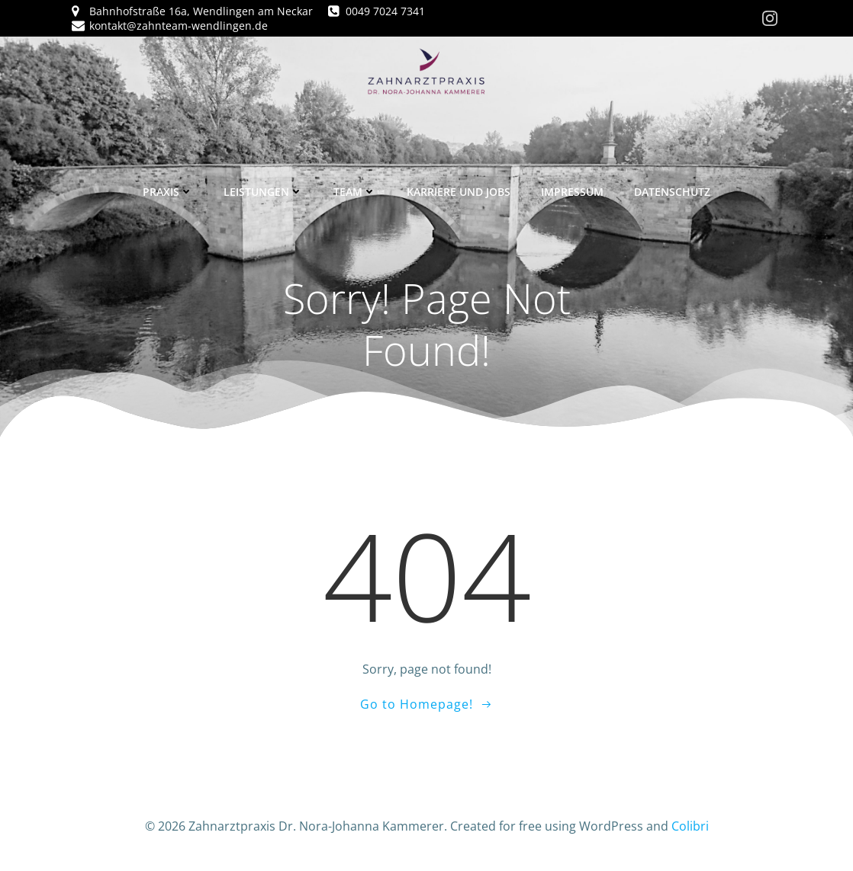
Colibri (690, 826)
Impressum (572, 191)
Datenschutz (672, 191)
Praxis (168, 191)
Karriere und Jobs (458, 191)
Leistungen (263, 191)
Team (354, 191)
